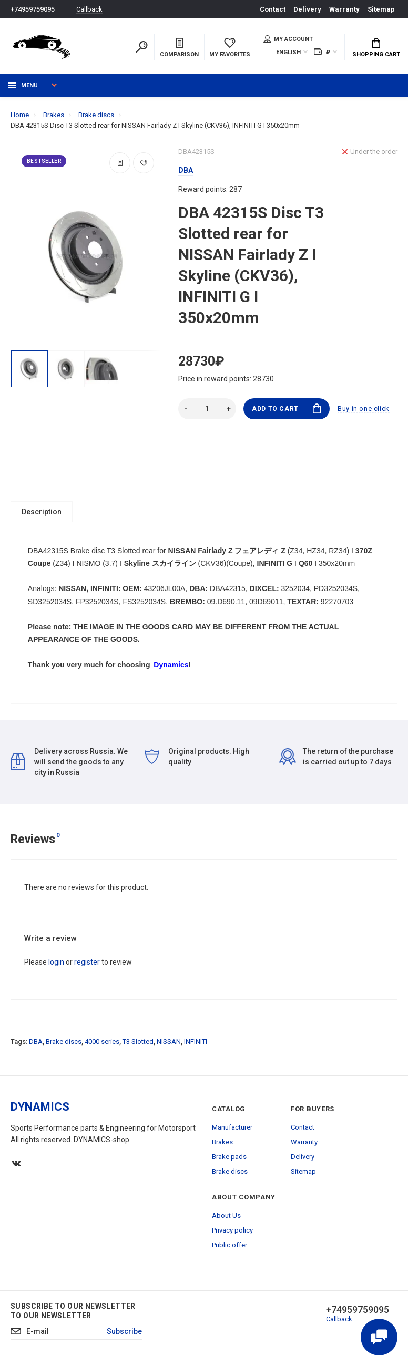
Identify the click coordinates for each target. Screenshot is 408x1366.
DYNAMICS (40, 1106)
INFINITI (195, 1042)
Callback (89, 9)
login (56, 962)
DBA (36, 1042)
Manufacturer (232, 1127)
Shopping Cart (376, 48)
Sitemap (381, 9)
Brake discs (63, 1042)
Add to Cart (286, 408)
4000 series (102, 1042)
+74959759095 (33, 9)
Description (42, 512)
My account (288, 39)
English (288, 52)
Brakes (222, 1142)
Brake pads (229, 1157)
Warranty (344, 9)
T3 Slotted (138, 1042)
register (87, 962)
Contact (272, 9)
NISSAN (169, 1042)
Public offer (229, 1245)
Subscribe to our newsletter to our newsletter (73, 1311)
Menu (23, 85)
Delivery (307, 9)
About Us (226, 1215)
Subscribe (124, 1332)
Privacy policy (232, 1230)
